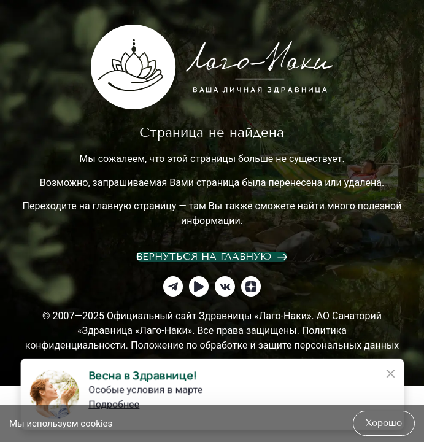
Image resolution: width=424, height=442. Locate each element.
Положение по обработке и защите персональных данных (265, 345)
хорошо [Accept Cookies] (384, 422)
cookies (96, 423)
